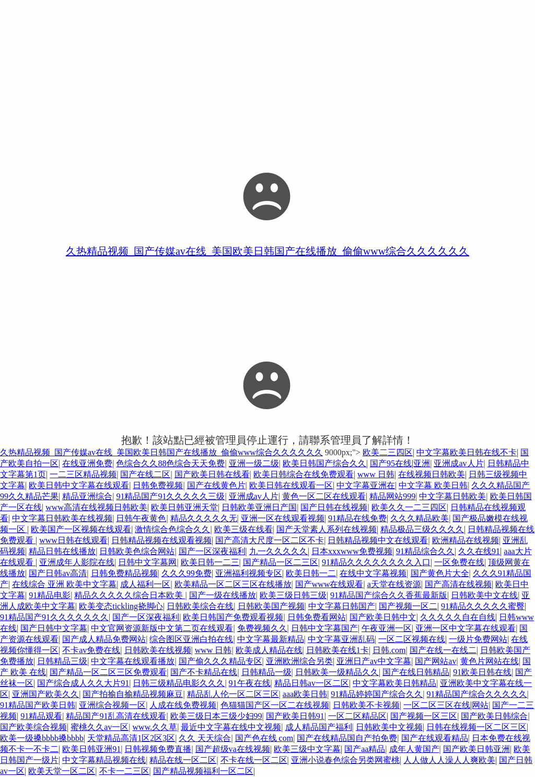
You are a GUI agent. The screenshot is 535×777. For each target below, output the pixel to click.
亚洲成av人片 (458, 463)
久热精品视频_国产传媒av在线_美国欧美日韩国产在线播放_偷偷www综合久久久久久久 (267, 251)
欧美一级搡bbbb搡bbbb (42, 738)
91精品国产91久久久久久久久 (54, 617)
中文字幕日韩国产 (341, 606)
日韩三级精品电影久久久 (179, 683)
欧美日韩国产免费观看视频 (233, 617)
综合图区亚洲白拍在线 (191, 639)
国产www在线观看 (329, 584)
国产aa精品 (364, 749)
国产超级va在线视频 (232, 749)
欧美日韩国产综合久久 (324, 463)
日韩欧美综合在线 (200, 606)
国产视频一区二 (408, 606)
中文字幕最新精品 (270, 639)
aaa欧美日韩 (305, 694)
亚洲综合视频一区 (112, 705)
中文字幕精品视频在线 (104, 760)
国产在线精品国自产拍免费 (347, 738)
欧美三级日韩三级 (293, 595)
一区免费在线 (459, 562)
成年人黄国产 (414, 749)
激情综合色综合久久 (172, 529)
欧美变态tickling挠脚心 (121, 606)
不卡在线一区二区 (253, 760)
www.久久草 (155, 727)
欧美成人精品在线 (269, 650)
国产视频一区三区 (423, 716)
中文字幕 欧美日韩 (433, 485)
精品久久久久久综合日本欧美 (129, 595)
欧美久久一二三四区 (409, 507)
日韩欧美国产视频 (271, 606)
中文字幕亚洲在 (365, 485)
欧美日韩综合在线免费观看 (303, 474)
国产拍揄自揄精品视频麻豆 (133, 694)
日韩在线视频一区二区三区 (476, 727)
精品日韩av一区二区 (311, 683)
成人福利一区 (145, 584)
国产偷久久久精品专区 (220, 661)
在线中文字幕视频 (373, 573)
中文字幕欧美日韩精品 (394, 683)
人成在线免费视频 (182, 705)
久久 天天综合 (205, 738)
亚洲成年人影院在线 (76, 562)
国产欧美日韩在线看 (212, 474)
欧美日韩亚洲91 (91, 749)
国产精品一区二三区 (280, 562)
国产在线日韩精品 (415, 672)
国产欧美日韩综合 (494, 716)
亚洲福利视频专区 (248, 573)
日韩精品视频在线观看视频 (161, 540)
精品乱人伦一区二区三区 (233, 694)
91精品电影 (50, 595)
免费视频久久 (262, 628)
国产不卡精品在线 (203, 672)
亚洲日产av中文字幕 (373, 661)
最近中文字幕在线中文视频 (231, 727)
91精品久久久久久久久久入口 (376, 562)
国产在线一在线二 (443, 650)
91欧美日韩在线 (482, 672)
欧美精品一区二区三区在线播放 (233, 584)
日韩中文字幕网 (147, 562)
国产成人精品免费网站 (104, 639)
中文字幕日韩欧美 (452, 496)
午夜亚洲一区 (387, 628)
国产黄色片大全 (440, 573)
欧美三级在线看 (243, 529)
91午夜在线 (250, 683)
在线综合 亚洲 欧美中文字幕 (64, 584)
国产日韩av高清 (58, 573)
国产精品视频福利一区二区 (203, 771)
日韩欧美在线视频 (157, 650)
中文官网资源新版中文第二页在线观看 (162, 628)
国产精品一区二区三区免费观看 (108, 672)
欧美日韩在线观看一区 (291, 485)
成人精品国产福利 (318, 727)
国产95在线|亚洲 (400, 463)
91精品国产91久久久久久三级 (170, 496)
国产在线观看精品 (434, 738)
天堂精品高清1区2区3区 (131, 738)
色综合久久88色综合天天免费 (170, 463)
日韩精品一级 (266, 672)
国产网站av (435, 661)
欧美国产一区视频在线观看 (81, 529)
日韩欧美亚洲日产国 (259, 507)
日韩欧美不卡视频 (366, 705)
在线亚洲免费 (87, 463)
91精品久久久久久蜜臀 (483, 606)
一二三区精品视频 (83, 474)
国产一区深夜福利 (212, 551)
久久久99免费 (186, 573)
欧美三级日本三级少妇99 (216, 716)
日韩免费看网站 (316, 617)
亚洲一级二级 (254, 463)
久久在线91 (479, 551)
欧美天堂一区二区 (61, 771)
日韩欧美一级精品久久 (337, 672)
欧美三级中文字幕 (307, 749)
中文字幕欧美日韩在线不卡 (466, 452)
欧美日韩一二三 (210, 562)
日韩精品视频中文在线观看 (378, 540)
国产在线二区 (145, 474)
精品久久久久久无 (203, 518)
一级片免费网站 (478, 639)
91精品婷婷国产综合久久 (377, 694)
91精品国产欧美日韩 (37, 705)
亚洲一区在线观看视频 (282, 518)
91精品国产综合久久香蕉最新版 (388, 595)
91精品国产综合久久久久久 (477, 694)
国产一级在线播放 (222, 595)
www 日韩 (375, 474)
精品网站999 (392, 496)
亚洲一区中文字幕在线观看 (465, 628)
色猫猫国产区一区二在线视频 (274, 705)
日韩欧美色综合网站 (137, 551)
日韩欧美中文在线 (484, 595)
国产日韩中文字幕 (53, 628)
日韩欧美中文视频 (389, 727)
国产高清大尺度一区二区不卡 (269, 540)
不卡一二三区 (124, 771)
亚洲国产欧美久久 (45, 694)
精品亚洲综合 (87, 496)
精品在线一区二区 (182, 760)
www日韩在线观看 (73, 540)
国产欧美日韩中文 (383, 617)
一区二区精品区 (357, 716)
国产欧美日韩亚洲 (476, 749)
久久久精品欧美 (419, 518)
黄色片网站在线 (489, 661)
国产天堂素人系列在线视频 (326, 529)
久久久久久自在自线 (457, 617)
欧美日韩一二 (311, 573)
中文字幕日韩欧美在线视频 (62, 518)
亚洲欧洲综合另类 (299, 661)
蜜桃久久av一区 (100, 727)
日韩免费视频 (158, 485)
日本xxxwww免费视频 (351, 551)
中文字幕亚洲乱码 (341, 639)
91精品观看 (41, 716)
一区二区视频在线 (411, 639)
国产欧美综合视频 (33, 727)
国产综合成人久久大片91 (83, 683)
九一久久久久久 (278, 551)
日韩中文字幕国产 (324, 628)
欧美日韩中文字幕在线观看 (79, 485)
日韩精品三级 (62, 661)
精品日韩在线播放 (62, 551)
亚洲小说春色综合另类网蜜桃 (345, 760)
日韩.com (389, 650)
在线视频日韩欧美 (431, 474)
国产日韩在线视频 (333, 507)
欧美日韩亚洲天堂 (184, 507)
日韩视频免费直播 (157, 749)
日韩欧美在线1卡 (337, 650)
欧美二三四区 (388, 452)
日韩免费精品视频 (124, 573)
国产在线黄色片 (216, 485)
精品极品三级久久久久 (422, 529)
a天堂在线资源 (394, 584)
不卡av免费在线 (91, 650)
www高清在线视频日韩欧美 (96, 507)
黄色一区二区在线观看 (324, 496)
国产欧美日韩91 (295, 716)
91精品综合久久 (425, 551)
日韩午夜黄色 (141, 518)
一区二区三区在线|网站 (446, 705)
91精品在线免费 (357, 518)
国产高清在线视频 (458, 584)
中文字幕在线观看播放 (133, 661)
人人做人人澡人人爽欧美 (449, 760)
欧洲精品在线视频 (465, 540)
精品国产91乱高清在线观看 (116, 716)
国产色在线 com (264, 738)
